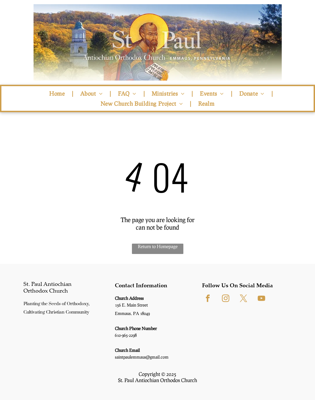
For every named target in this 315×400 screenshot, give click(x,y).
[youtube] (261, 299)
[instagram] (225, 299)
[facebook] (207, 299)
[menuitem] (57, 93)
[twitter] (243, 299)
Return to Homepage (157, 246)
